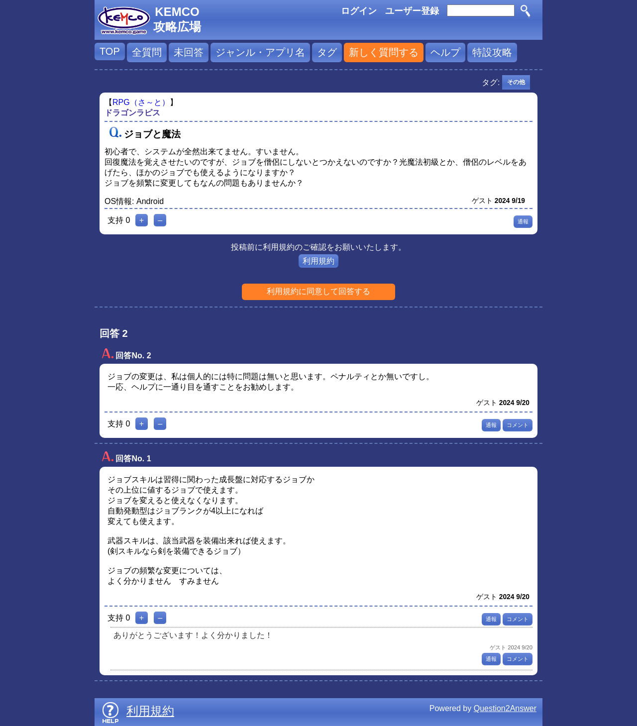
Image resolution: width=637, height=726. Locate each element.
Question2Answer (505, 708)
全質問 (147, 52)
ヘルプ (445, 52)
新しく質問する (384, 52)
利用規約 (318, 261)
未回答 (189, 52)
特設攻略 (492, 52)
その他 (516, 82)
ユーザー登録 (412, 11)
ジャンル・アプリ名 (260, 52)
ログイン (359, 11)
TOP (110, 51)
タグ (327, 52)
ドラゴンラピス (132, 112)
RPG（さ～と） (141, 102)
